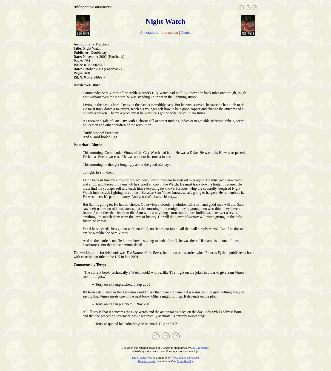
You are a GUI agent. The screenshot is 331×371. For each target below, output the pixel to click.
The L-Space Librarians (185, 357)
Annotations (149, 32)
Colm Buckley (185, 361)
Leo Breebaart (199, 347)
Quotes (186, 32)
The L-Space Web (142, 357)
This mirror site (147, 361)
